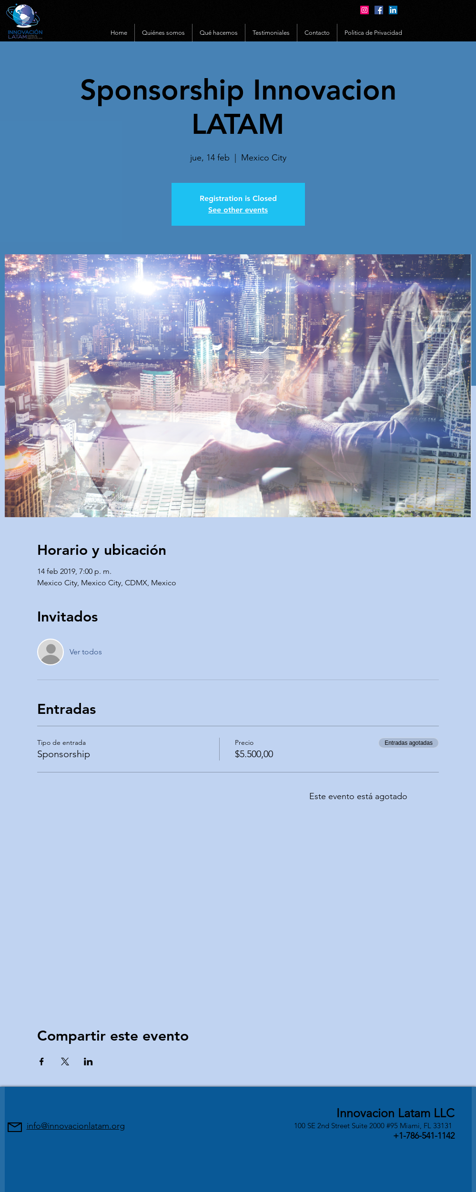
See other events (238, 209)
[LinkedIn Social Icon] (393, 10)
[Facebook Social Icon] (379, 10)
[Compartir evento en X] (65, 1061)
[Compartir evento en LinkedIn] (88, 1061)
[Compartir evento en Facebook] (41, 1061)
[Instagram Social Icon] (364, 10)
